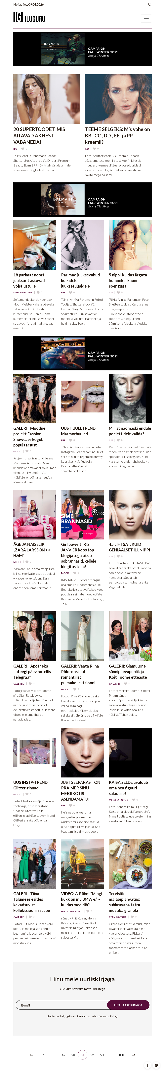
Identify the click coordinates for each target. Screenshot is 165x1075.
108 (121, 1055)
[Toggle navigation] (146, 19)
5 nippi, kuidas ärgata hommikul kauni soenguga (128, 280)
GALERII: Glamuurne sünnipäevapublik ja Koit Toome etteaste (128, 671)
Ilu (15, 149)
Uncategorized (71, 911)
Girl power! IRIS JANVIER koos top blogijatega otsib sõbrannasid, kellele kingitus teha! (78, 555)
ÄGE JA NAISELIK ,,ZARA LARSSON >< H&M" (31, 550)
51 (82, 1055)
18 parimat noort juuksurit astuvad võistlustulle (29, 280)
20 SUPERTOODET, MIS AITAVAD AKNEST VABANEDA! (39, 135)
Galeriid (18, 684)
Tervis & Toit (118, 917)
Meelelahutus (22, 292)
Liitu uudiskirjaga (128, 1005)
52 (92, 1055)
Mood (17, 451)
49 (63, 1055)
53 (101, 1055)
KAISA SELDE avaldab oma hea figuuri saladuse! (128, 788)
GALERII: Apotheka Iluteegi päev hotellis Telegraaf (32, 671)
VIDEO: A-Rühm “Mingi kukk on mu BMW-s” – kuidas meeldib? (81, 899)
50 (73, 1055)
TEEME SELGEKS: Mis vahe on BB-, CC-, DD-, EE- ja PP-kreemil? (117, 135)
